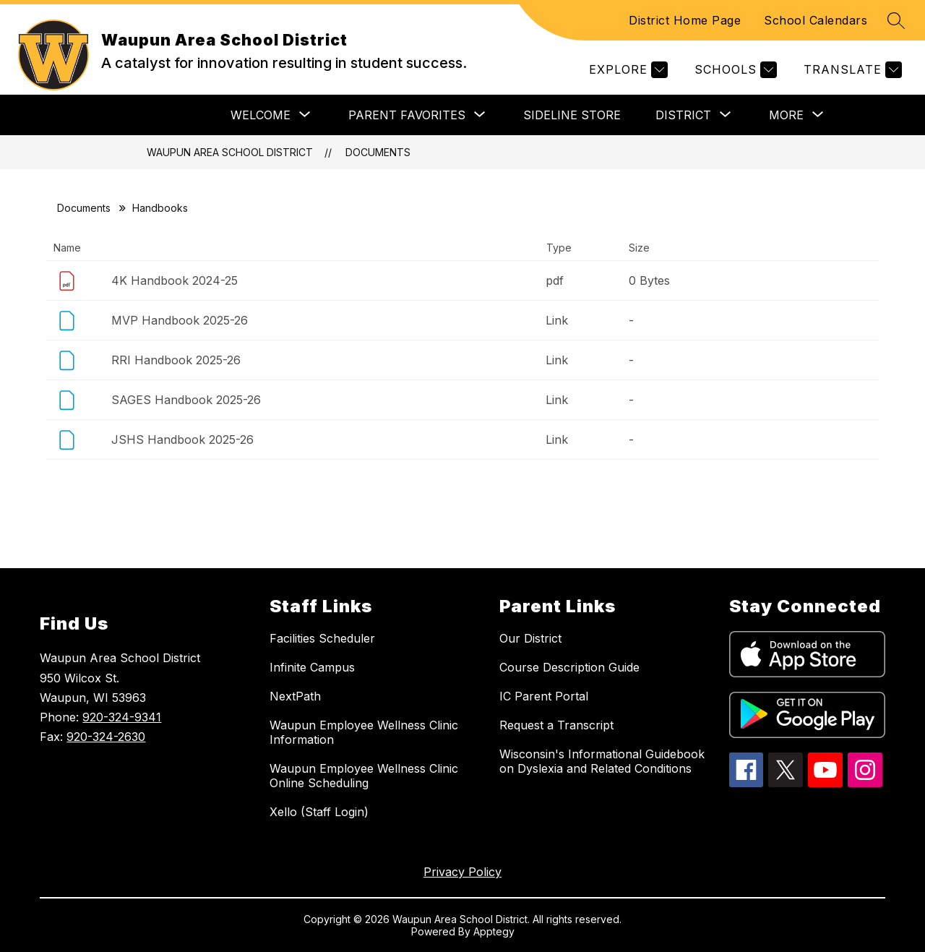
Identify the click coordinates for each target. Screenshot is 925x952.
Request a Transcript (556, 725)
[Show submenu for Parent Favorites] (406, 115)
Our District (530, 638)
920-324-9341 (121, 717)
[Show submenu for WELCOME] (261, 115)
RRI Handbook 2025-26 (176, 360)
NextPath (295, 696)
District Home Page (685, 20)
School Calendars (815, 20)
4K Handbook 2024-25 (174, 280)
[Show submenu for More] (786, 115)
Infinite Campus (312, 667)
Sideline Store (572, 115)
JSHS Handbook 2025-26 (182, 439)
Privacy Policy (462, 872)
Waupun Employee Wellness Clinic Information (364, 732)
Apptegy (494, 931)
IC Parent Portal (543, 696)
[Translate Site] (851, 70)
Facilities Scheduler (322, 638)
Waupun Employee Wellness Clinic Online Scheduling (364, 775)
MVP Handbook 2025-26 (179, 320)
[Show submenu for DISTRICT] (683, 115)
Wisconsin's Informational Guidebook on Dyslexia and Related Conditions (602, 761)
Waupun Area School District (230, 152)
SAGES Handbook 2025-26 (186, 400)
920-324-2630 (105, 736)
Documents (377, 152)
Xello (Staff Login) (319, 812)
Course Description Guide (569, 667)
